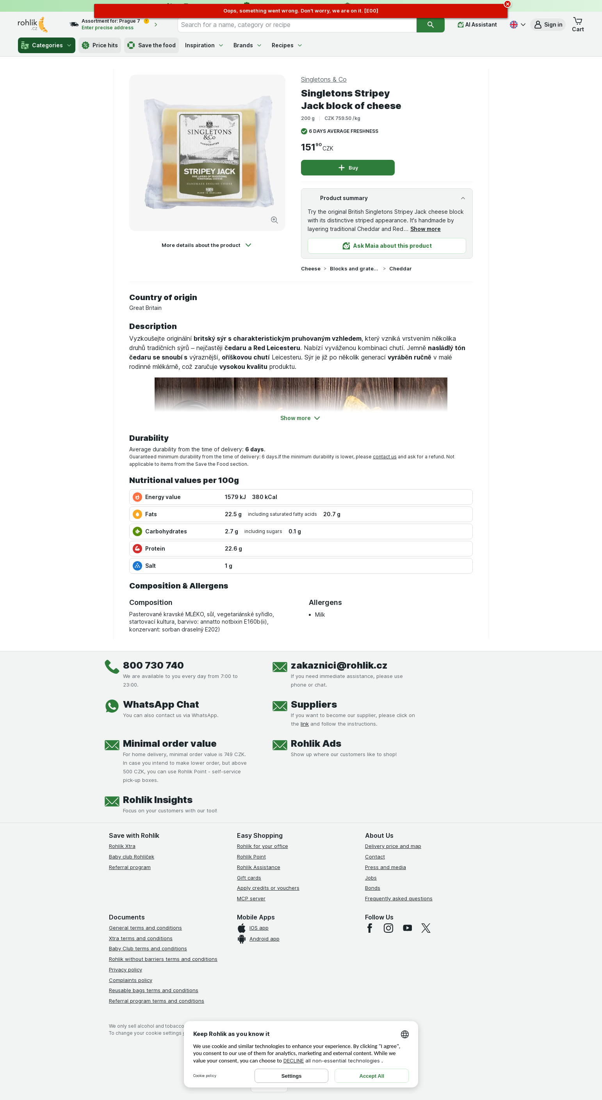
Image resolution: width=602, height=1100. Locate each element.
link (305, 724)
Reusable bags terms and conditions (153, 990)
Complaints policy (130, 980)
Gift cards (249, 878)
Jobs (371, 878)
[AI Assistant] (477, 24)
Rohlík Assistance (258, 867)
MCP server (251, 898)
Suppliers (314, 704)
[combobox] (297, 24)
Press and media (385, 867)
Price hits (100, 45)
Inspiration (204, 45)
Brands (247, 45)
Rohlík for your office (262, 846)
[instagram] (388, 928)
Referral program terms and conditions (156, 1001)
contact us (385, 457)
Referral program (130, 867)
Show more (425, 228)
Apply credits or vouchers (268, 888)
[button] (548, 24)
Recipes (287, 45)
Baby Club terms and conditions (148, 948)
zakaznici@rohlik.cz (339, 665)
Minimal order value (170, 743)
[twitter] (426, 928)
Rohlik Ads (316, 743)
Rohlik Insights (157, 799)
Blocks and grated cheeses (355, 268)
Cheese (311, 268)
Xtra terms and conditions (141, 938)
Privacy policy (125, 969)
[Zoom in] (274, 220)
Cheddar (400, 268)
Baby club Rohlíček (131, 856)
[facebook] (369, 928)
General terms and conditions (145, 928)
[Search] (431, 24)
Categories (46, 45)
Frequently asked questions (399, 898)
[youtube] (407, 928)
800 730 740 (153, 665)
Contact (375, 856)
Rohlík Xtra (122, 846)
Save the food (151, 45)
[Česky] (517, 24)
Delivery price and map (393, 846)
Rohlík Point (251, 856)
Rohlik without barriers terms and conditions (163, 959)
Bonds (372, 888)
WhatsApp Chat (161, 704)
